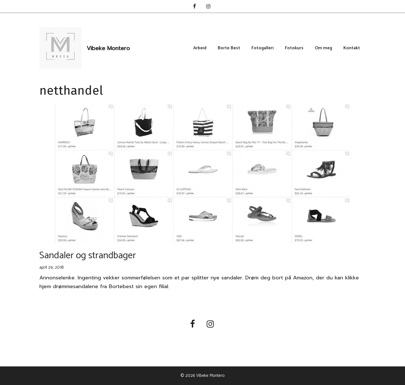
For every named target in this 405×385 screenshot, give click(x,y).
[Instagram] (208, 6)
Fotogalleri (262, 48)
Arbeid (199, 48)
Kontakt (351, 48)
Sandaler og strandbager (87, 255)
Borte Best (229, 48)
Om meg (323, 48)
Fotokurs (294, 48)
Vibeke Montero (108, 48)
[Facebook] (194, 6)
